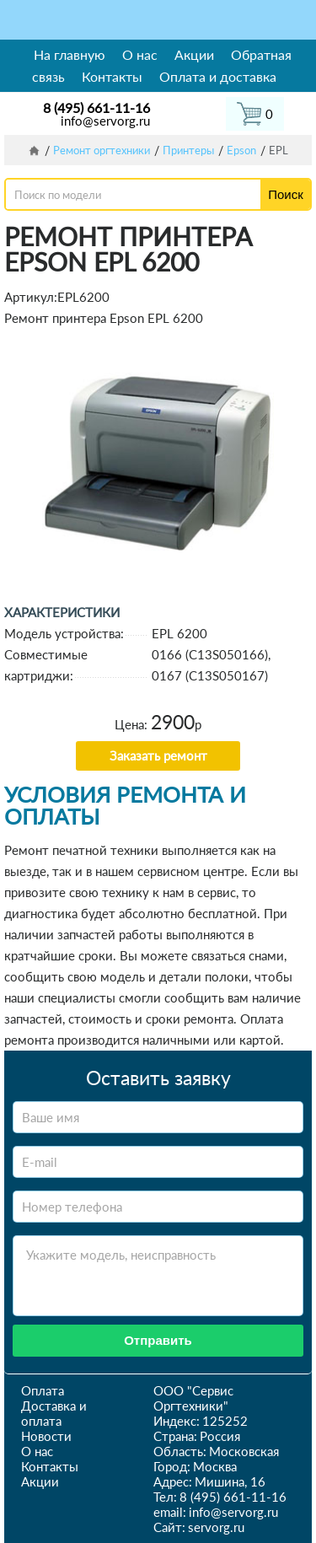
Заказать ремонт (158, 755)
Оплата (42, 1390)
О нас (140, 54)
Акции (194, 54)
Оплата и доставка (217, 76)
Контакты (112, 76)
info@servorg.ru (105, 120)
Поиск (285, 194)
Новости (46, 1436)
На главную (69, 54)
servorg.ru (216, 1527)
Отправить (158, 1340)
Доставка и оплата (54, 1413)
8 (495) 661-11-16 (96, 107)
